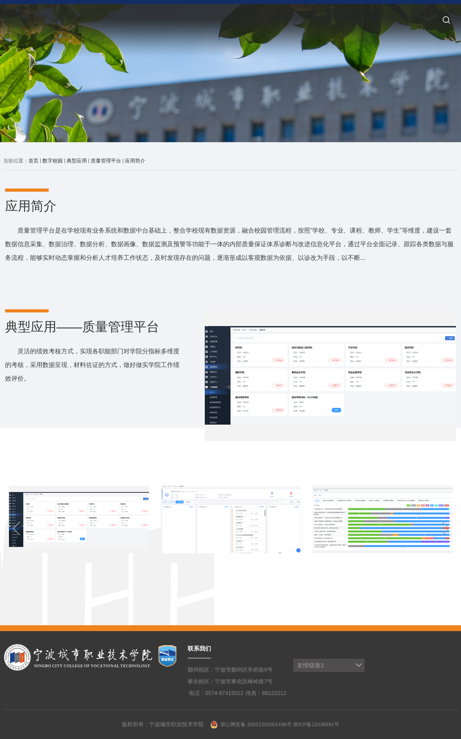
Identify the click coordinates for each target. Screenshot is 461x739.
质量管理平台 (106, 161)
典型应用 (77, 161)
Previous (18, 528)
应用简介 (135, 161)
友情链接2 (310, 665)
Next (442, 528)
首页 (33, 161)
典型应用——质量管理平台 (82, 326)
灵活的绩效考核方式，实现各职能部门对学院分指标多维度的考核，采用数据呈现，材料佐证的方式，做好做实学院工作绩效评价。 (92, 365)
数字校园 (52, 161)
